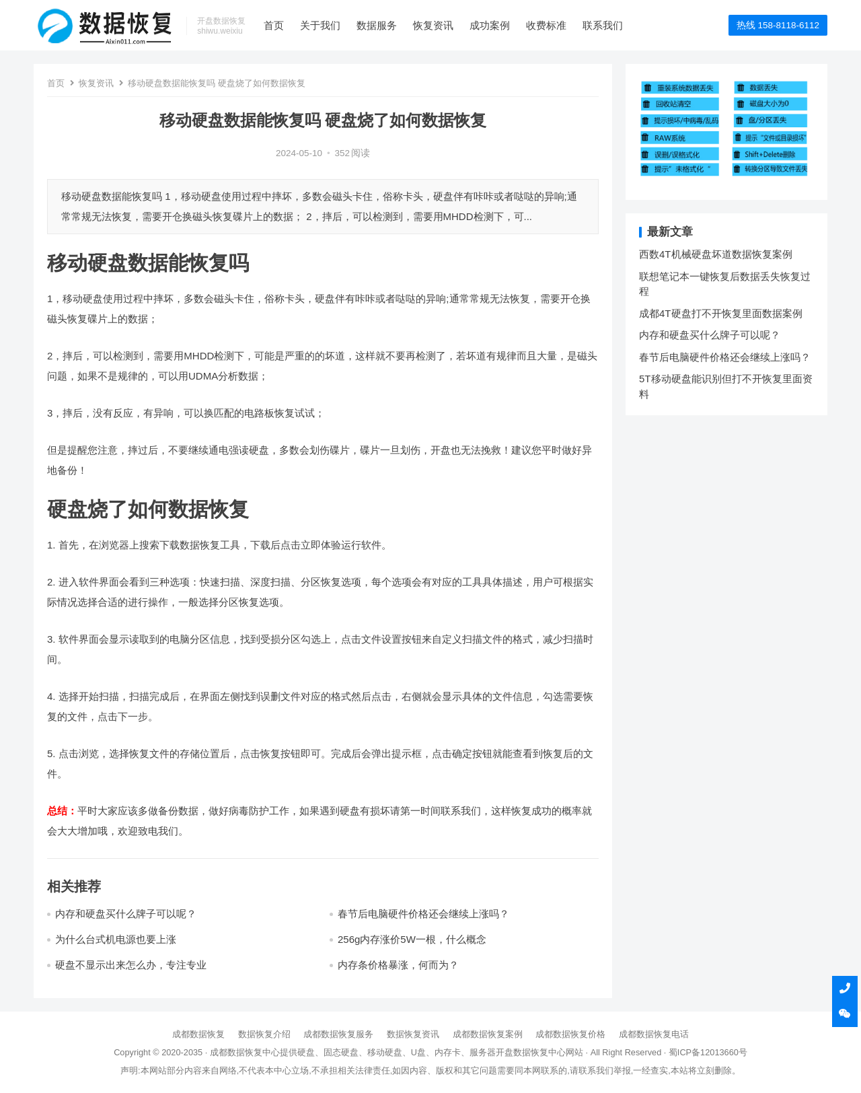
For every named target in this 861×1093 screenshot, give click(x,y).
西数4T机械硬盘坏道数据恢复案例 (715, 254)
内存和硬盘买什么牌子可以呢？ (125, 913)
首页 (274, 25)
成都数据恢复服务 (338, 1034)
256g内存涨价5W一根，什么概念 (412, 939)
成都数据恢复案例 (488, 1034)
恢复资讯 (433, 25)
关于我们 (320, 25)
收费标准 (546, 25)
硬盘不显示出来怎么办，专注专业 (131, 965)
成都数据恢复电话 (654, 1034)
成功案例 (490, 25)
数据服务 (377, 25)
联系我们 (603, 25)
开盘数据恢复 (522, 1052)
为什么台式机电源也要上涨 (115, 939)
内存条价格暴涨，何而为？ (398, 965)
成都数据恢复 (198, 1034)
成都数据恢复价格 (570, 1034)
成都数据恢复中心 (245, 1052)
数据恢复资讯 (413, 1034)
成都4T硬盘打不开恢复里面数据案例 (720, 313)
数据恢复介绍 (264, 1034)
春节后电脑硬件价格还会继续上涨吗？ (423, 913)
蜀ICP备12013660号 (708, 1052)
